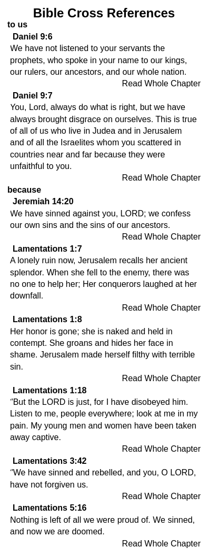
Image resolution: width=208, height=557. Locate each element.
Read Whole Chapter (161, 83)
